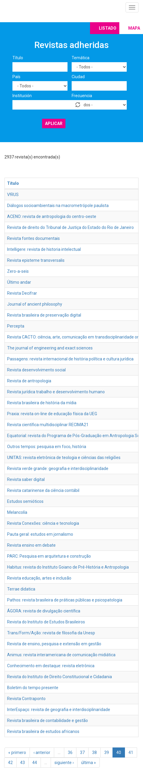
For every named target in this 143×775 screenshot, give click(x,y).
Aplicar (53, 123)
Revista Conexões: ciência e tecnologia (43, 523)
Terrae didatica (21, 589)
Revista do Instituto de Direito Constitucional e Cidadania (59, 676)
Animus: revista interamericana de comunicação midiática (61, 654)
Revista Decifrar (22, 293)
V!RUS (13, 194)
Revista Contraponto (26, 698)
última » (88, 762)
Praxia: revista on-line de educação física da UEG (52, 413)
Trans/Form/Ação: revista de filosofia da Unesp (51, 632)
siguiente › (64, 762)
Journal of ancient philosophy (34, 304)
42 (10, 762)
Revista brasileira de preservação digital (44, 315)
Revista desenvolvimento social (36, 370)
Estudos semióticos (25, 501)
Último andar (19, 282)
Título (17, 57)
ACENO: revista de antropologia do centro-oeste (51, 216)
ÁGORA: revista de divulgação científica (43, 611)
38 (94, 752)
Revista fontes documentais (33, 238)
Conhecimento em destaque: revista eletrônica (50, 665)
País (16, 76)
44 (34, 762)
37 (82, 752)
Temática (80, 57)
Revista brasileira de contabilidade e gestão (47, 720)
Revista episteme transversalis (36, 260)
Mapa (134, 28)
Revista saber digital (26, 479)
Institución (22, 95)
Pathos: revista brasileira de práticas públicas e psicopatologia (64, 600)
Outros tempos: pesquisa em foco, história (46, 446)
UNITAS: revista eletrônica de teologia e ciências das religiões (63, 457)
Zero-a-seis (18, 271)
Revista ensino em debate (31, 545)
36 (70, 752)
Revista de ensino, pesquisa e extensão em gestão (54, 643)
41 (130, 752)
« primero (17, 752)
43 (22, 762)
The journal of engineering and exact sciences (50, 348)
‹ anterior (41, 752)
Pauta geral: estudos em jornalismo (40, 534)
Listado (107, 28)
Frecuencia (82, 95)
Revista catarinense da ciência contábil (43, 490)
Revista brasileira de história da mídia (41, 402)
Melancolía (17, 512)
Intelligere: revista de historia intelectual (44, 249)
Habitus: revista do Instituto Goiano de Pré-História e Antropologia (68, 567)
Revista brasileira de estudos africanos (43, 731)
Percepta (15, 326)
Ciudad (78, 76)
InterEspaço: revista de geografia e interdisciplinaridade (58, 709)
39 (106, 752)
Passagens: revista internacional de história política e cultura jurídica (70, 359)
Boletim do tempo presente (32, 687)
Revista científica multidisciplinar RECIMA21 (48, 424)
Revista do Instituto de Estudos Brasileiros (46, 622)
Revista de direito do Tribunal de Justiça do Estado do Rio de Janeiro (70, 227)
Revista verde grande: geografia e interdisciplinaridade (57, 468)
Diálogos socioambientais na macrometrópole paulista (58, 205)
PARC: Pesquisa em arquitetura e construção (49, 556)
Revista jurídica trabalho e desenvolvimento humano (56, 391)
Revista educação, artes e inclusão (39, 578)
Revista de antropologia (29, 380)
